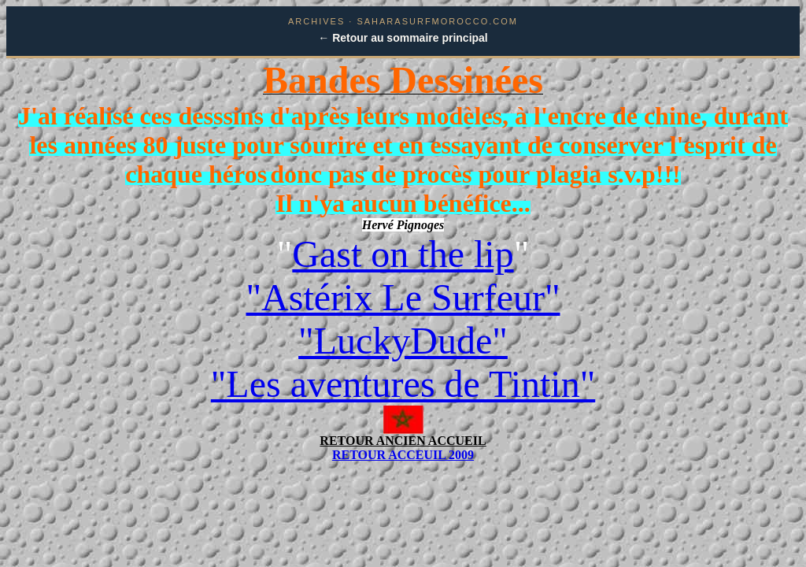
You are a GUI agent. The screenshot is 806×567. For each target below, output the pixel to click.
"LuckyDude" (403, 340)
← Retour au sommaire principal (403, 38)
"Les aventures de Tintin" (403, 384)
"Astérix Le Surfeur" (403, 297)
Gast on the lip (402, 254)
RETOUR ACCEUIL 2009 (403, 454)
